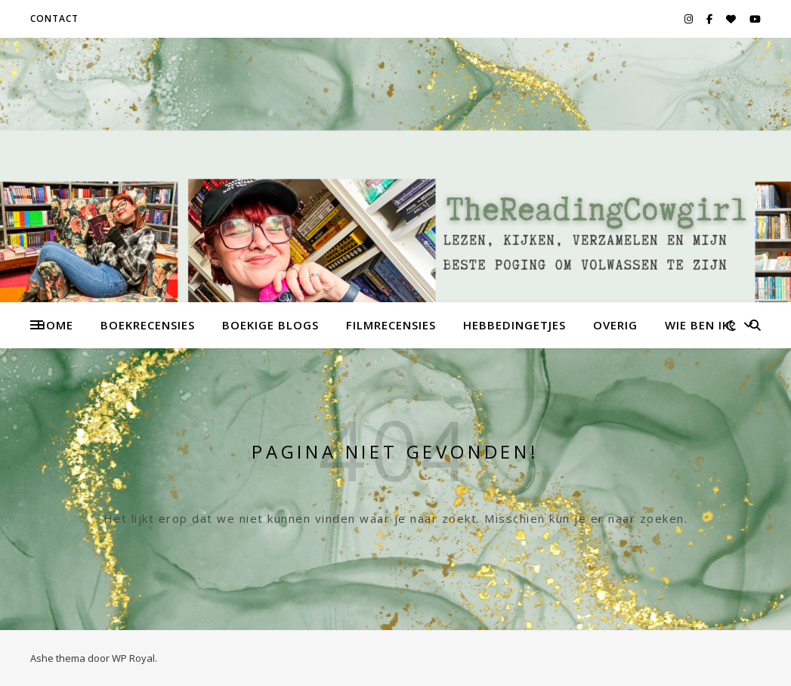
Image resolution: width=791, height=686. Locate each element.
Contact (54, 18)
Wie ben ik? (700, 324)
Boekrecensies (147, 324)
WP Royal (133, 658)
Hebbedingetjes (514, 324)
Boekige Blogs (270, 324)
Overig (615, 324)
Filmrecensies (391, 324)
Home (55, 324)
